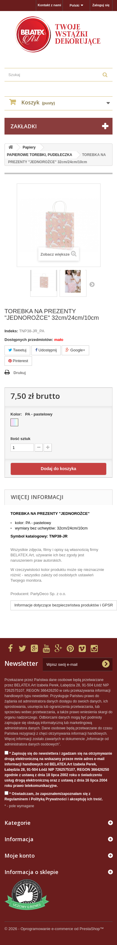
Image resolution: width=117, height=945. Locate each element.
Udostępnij (46, 350)
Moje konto (19, 855)
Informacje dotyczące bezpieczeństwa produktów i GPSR (63, 605)
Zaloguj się (101, 5)
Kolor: (32, 414)
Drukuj (19, 372)
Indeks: (11, 331)
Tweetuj (17, 350)
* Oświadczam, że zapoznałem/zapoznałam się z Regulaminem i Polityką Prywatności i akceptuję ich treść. (53, 796)
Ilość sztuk (20, 438)
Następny (92, 284)
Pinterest (18, 361)
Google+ (75, 350)
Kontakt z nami (49, 5)
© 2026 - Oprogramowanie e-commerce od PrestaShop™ (54, 929)
